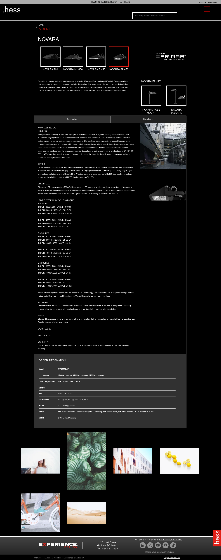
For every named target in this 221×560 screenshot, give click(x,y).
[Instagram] (150, 545)
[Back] (36, 27)
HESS (146, 552)
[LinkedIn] (143, 545)
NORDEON (112, 2)
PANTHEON (124, 2)
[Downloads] (148, 119)
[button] (207, 9)
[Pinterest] (165, 545)
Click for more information (174, 59)
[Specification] (72, 119)
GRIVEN (102, 2)
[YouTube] (158, 545)
